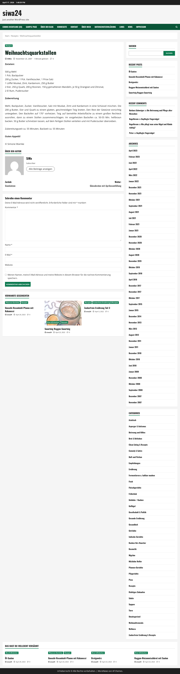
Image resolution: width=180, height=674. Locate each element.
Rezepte (9, 46)
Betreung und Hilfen (137, 432)
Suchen (132, 46)
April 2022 (133, 169)
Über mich (86, 26)
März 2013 (133, 328)
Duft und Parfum (135, 457)
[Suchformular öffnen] (177, 26)
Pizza (131, 579)
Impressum (141, 26)
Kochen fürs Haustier (137, 542)
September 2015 (135, 304)
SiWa (9, 59)
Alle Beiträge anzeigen (40, 168)
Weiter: (92, 184)
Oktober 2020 (134, 248)
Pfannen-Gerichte (12, 302)
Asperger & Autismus (137, 426)
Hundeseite (62, 26)
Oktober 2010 (134, 359)
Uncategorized (134, 616)
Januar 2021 (133, 230)
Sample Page (31, 26)
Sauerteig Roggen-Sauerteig (57, 328)
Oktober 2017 (134, 297)
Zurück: (34, 184)
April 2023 (133, 150)
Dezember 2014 (135, 316)
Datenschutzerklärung (105, 26)
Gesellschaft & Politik (137, 512)
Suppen (132, 604)
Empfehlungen (134, 463)
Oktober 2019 (134, 267)
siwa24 (12, 12)
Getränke (132, 530)
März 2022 (133, 175)
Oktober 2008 (134, 383)
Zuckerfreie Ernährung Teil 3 (97, 307)
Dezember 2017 (135, 285)
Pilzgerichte (133, 573)
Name (8, 244)
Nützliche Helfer (135, 561)
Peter (131, 132)
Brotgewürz (133, 82)
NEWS (130, 26)
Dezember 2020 (135, 236)
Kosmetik (132, 549)
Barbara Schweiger (136, 110)
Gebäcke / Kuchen (136, 499)
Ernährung (133, 469)
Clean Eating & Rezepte (138, 444)
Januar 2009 (134, 371)
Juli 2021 (132, 218)
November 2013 (135, 322)
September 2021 (135, 205)
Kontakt (74, 26)
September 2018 (135, 273)
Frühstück (133, 493)
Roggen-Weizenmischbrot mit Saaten (144, 87)
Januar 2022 (134, 181)
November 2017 (135, 291)
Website (9, 265)
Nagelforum (133, 118)
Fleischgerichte (135, 487)
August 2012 (134, 334)
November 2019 (135, 261)
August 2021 (134, 211)
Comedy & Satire (135, 450)
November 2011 (135, 340)
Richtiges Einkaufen (137, 592)
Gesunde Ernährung (136, 518)
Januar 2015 (133, 310)
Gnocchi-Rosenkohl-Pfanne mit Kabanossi (19, 309)
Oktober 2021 (134, 199)
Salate (131, 598)
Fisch (131, 481)
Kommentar (11, 207)
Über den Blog (47, 26)
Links (122, 26)
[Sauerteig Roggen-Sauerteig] (63, 313)
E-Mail (8, 254)
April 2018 (133, 279)
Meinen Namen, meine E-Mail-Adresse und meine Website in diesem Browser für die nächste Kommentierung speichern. (59, 276)
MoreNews (103, 671)
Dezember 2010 (135, 353)
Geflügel (132, 506)
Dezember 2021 (135, 187)
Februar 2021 (134, 224)
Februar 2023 (134, 156)
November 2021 (135, 193)
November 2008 (135, 377)
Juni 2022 (133, 162)
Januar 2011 (133, 347)
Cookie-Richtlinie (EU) (12, 26)
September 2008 (135, 389)
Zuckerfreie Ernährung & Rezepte (105, 302)
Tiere (131, 610)
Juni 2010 (132, 365)
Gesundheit (133, 524)
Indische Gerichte (136, 536)
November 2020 (135, 242)
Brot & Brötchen (53, 322)
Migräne (132, 555)
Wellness (132, 628)
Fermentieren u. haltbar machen (142, 475)
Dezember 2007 (135, 396)
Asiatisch (132, 420)
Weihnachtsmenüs (136, 622)
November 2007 (135, 402)
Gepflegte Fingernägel (150, 118)
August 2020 (134, 254)
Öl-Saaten (132, 71)
